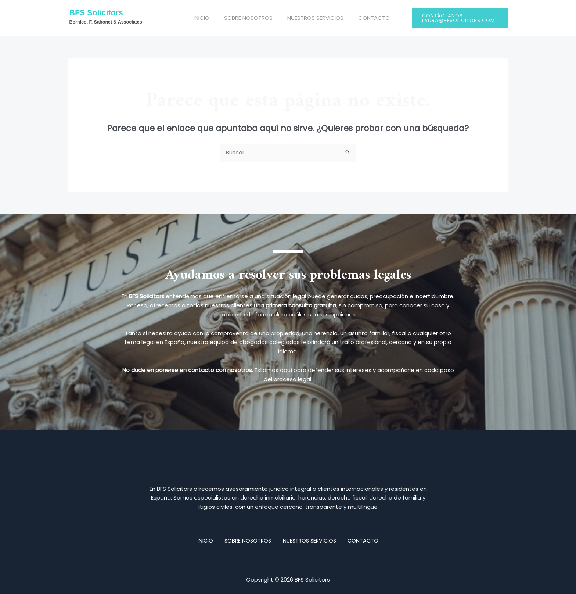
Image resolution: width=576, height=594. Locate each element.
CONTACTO (365, 18)
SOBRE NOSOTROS (246, 18)
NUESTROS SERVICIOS (310, 18)
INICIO (203, 18)
